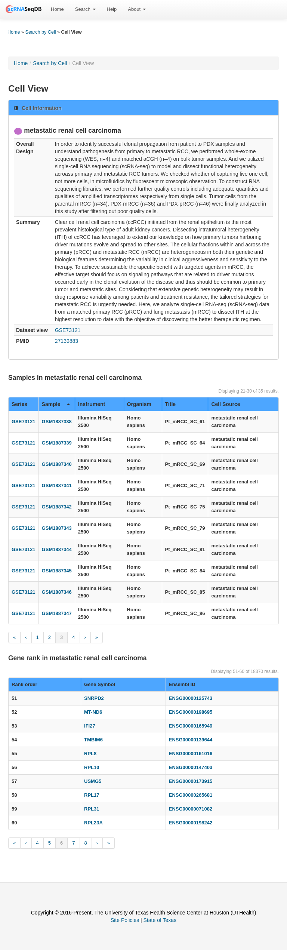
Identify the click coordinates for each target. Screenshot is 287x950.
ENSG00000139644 (190, 740)
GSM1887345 (57, 571)
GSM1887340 (57, 464)
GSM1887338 (57, 421)
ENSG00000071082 (190, 809)
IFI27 (89, 726)
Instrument (91, 404)
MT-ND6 (93, 712)
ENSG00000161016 (190, 753)
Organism (139, 404)
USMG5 (92, 781)
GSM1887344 (57, 549)
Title (170, 404)
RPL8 (90, 753)
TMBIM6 (93, 740)
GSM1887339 (57, 443)
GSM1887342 (57, 507)
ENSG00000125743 (190, 698)
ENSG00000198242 (190, 823)
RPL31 (91, 809)
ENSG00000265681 (190, 795)
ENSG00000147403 (190, 767)
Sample (56, 404)
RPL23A (93, 823)
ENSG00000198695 (190, 712)
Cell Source (225, 404)
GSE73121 (68, 330)
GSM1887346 (57, 592)
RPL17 (91, 795)
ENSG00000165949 (190, 726)
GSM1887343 (57, 528)
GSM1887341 (57, 485)
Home (57, 9)
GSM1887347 (57, 613)
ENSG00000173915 (190, 781)
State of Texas (160, 920)
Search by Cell (40, 32)
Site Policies (125, 920)
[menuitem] (57, 9)
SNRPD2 (94, 698)
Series (19, 404)
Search (85, 9)
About (137, 9)
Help (112, 9)
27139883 (66, 341)
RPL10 (91, 767)
